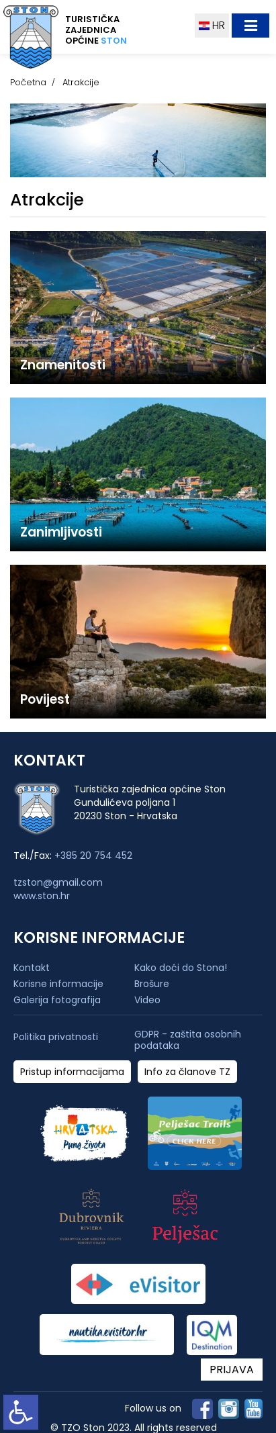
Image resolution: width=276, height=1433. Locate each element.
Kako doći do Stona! (180, 967)
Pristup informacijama (72, 1072)
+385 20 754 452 (93, 855)
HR (212, 25)
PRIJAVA (231, 1369)
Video (147, 1000)
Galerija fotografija (57, 1000)
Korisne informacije (58, 983)
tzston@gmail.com (58, 882)
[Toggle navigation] (250, 25)
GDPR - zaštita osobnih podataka (187, 1040)
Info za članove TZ (187, 1072)
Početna (28, 82)
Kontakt (31, 967)
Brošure (151, 983)
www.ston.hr (41, 896)
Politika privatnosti (55, 1037)
